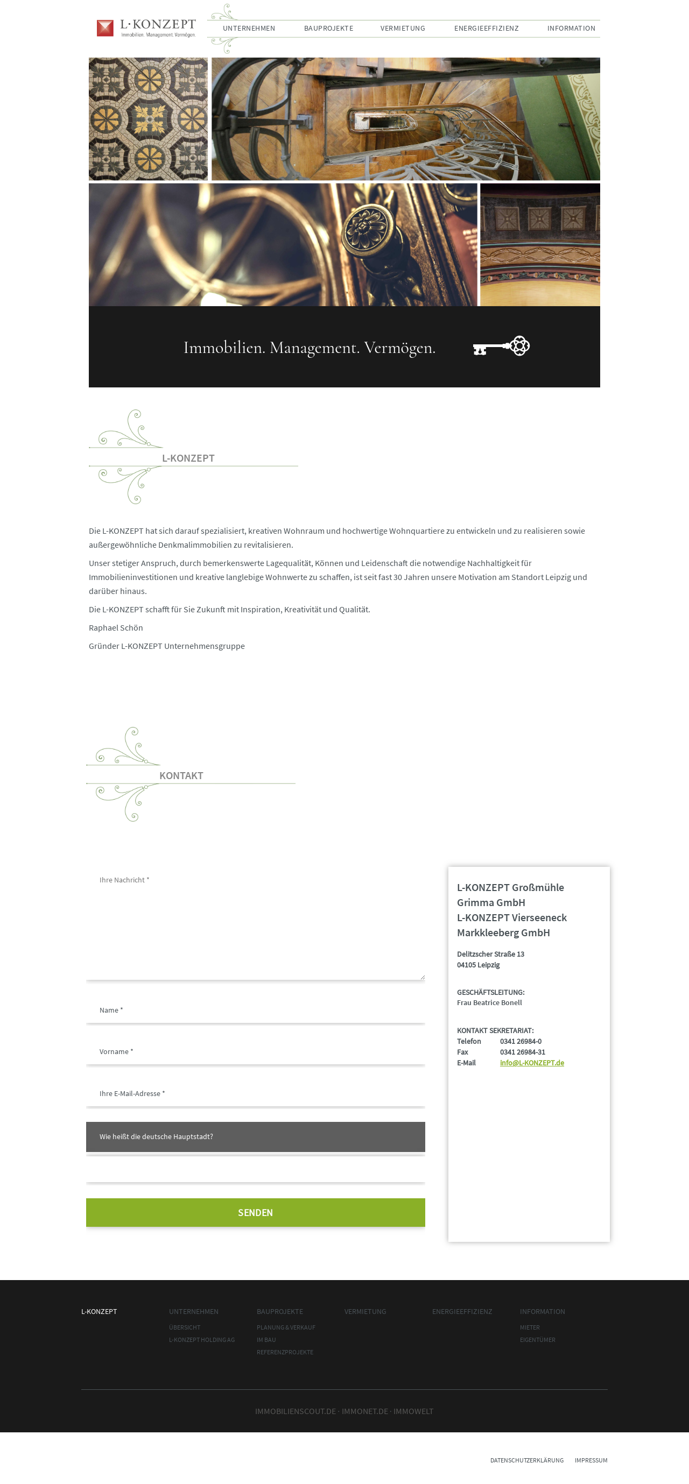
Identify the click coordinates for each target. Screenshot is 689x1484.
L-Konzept (146, 28)
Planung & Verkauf (286, 1327)
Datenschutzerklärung (527, 1460)
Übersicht (184, 1327)
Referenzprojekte (285, 1352)
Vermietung (403, 28)
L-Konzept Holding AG (202, 1339)
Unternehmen (249, 28)
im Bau (266, 1339)
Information (571, 28)
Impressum (591, 1460)
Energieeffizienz (486, 28)
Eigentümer (538, 1339)
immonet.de (365, 1410)
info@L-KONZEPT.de (532, 1063)
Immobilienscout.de (295, 1410)
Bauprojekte (329, 28)
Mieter (530, 1327)
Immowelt (413, 1410)
